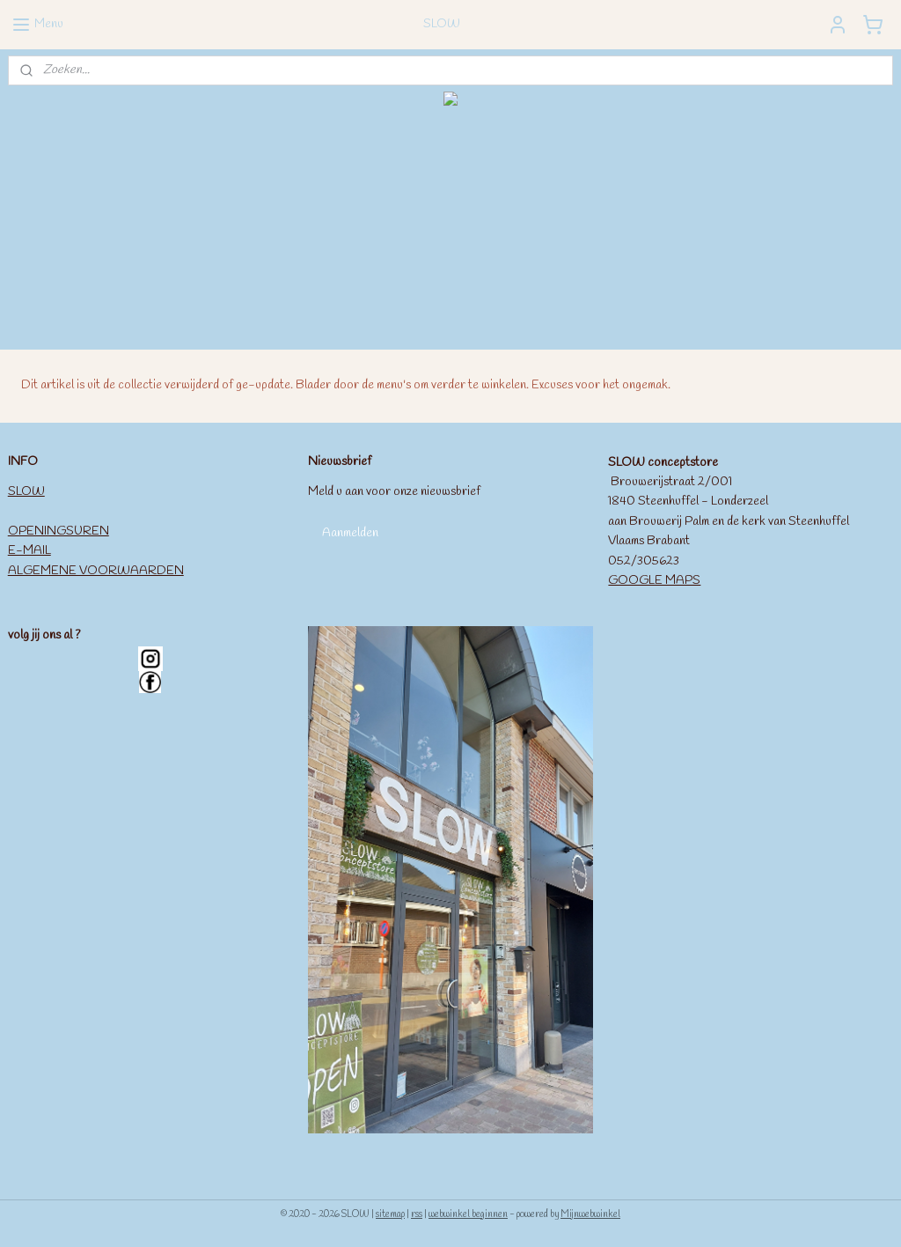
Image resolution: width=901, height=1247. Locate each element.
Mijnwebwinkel (590, 1214)
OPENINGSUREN (58, 531)
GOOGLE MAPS (654, 580)
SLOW (26, 491)
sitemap (390, 1214)
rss (416, 1214)
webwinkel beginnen (468, 1214)
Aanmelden (350, 533)
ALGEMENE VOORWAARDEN (96, 571)
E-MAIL (29, 550)
